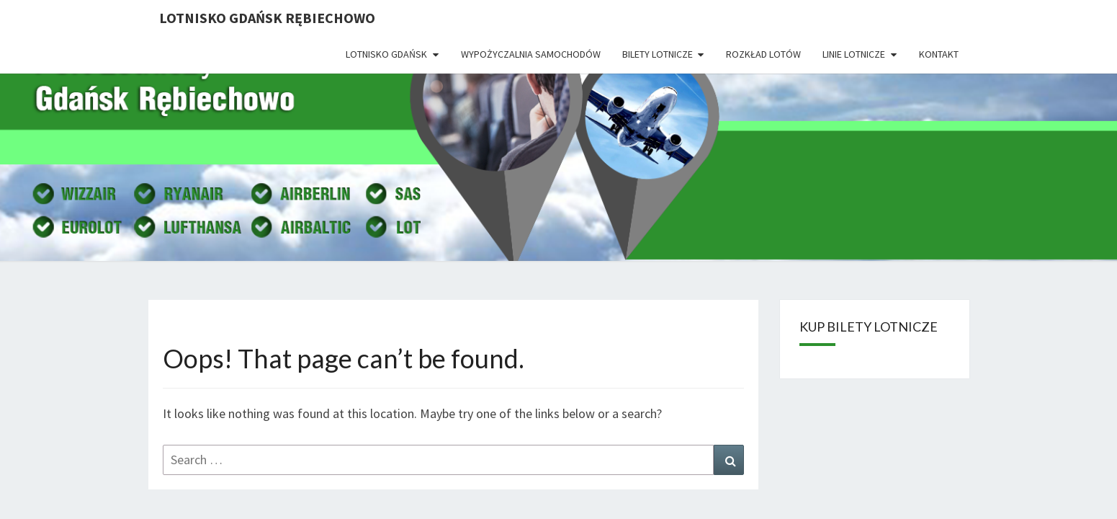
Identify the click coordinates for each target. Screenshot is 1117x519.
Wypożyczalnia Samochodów (531, 54)
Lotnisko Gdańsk (386, 54)
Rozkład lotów (763, 54)
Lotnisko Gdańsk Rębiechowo (267, 18)
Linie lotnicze (853, 54)
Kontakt (939, 54)
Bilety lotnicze (657, 54)
